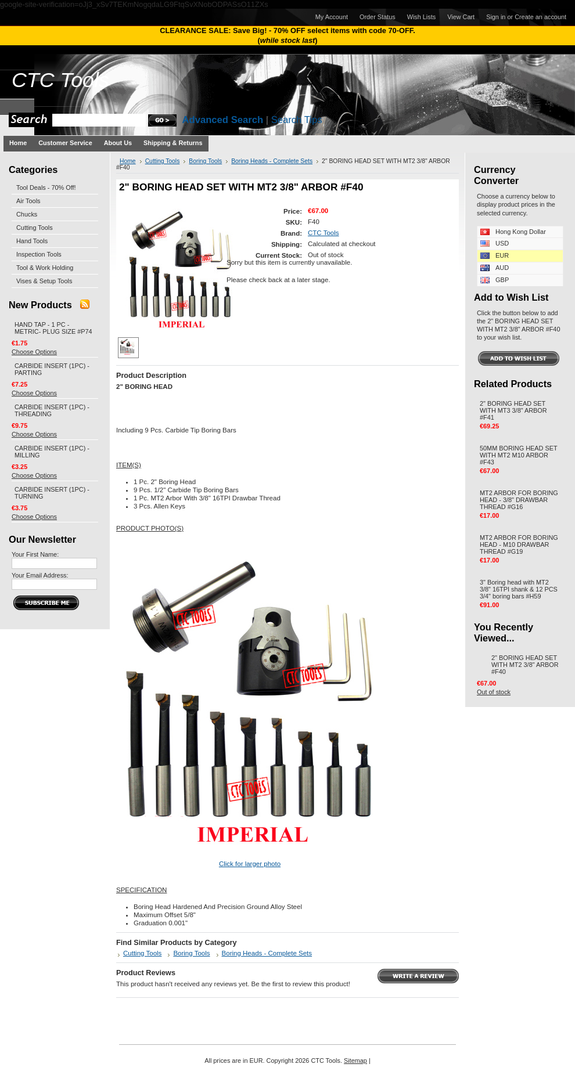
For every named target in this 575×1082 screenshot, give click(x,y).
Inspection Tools (39, 254)
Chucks (26, 214)
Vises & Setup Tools (44, 280)
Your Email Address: (40, 575)
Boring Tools (205, 161)
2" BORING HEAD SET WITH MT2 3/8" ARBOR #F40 (525, 664)
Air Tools (28, 200)
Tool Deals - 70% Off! (46, 187)
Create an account (540, 16)
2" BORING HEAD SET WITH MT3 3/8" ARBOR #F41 (513, 410)
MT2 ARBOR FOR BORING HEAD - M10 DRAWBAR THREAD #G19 (519, 544)
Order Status (378, 16)
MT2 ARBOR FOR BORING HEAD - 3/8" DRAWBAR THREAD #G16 (519, 499)
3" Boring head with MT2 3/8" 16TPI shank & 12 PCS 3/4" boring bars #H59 (519, 589)
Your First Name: (35, 554)
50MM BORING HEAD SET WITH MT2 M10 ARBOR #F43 (518, 455)
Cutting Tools (34, 227)
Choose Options (34, 351)
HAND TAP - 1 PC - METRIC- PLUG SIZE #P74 (53, 328)
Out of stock (494, 691)
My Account (331, 16)
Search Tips (296, 119)
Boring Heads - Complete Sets (271, 161)
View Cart (461, 16)
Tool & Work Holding (44, 267)
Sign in (495, 16)
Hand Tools (32, 240)
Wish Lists (421, 16)
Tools (60, 80)
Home (128, 161)
